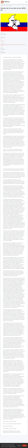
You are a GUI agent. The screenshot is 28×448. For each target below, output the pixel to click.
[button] (26, 2)
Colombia (2, 41)
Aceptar (24, 445)
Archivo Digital (8, 5)
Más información (13, 446)
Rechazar (19, 445)
